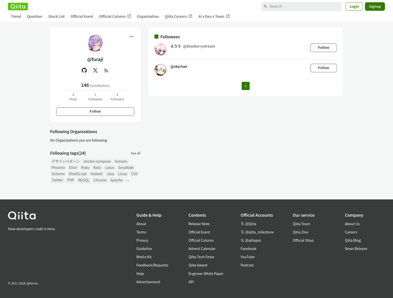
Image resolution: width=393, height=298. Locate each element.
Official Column (115, 16)
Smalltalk (126, 167)
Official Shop (303, 240)
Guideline (144, 248)
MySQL (83, 179)
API (191, 281)
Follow (95, 111)
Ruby (85, 167)
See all (135, 153)
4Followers (117, 96)
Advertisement (148, 281)
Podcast (247, 264)
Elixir (73, 167)
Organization (148, 16)
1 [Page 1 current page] (245, 86)
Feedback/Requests (152, 264)
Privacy (142, 240)
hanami (121, 161)
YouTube (248, 256)
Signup (375, 6)
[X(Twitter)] (95, 70)
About (141, 223)
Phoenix (58, 167)
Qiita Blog (353, 240)
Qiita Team (301, 223)
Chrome (100, 179)
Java (110, 173)
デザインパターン (65, 161)
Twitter (57, 179)
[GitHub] (84, 70)
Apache (117, 179)
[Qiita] (18, 6)
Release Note (199, 223)
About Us (352, 223)
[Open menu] (131, 37)
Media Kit (144, 256)
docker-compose (97, 161)
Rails (97, 167)
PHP (70, 179)
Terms (141, 231)
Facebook (248, 248)
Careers (351, 231)
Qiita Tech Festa (201, 256)
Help (140, 273)
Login (354, 6)
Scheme (58, 173)
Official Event (82, 16)
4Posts (73, 96)
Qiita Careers (178, 16)
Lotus (109, 167)
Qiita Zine (301, 231)
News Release (356, 248)
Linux (122, 173)
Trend (16, 16)
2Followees (95, 96)
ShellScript (77, 173)
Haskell (96, 173)
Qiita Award (197, 264)
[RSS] (106, 70)
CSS (134, 173)
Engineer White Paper (206, 273)
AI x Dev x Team (214, 16)
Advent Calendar (202, 248)
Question (34, 16)
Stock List (56, 16)
